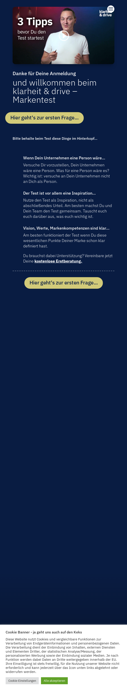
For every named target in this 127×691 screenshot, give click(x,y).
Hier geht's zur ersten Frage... (44, 117)
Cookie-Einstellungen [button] (22, 681)
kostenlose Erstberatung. (58, 261)
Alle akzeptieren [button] (54, 681)
